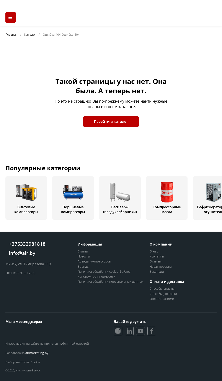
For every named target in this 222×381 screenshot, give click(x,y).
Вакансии (157, 271)
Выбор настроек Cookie (22, 362)
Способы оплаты (162, 288)
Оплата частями (162, 299)
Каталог (30, 34)
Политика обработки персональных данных (110, 281)
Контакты (157, 256)
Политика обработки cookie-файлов (104, 271)
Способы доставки (163, 294)
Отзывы (156, 261)
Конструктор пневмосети (96, 276)
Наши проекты (161, 266)
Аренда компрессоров (94, 261)
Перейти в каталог (111, 121)
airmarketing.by (36, 353)
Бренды (83, 266)
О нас (154, 251)
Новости (84, 256)
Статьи (83, 251)
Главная (11, 34)
